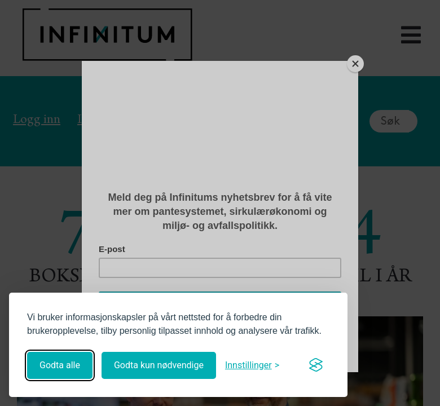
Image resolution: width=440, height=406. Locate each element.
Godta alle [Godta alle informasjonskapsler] (59, 365)
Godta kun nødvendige (159, 365)
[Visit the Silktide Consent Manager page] (315, 365)
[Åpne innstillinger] (252, 365)
